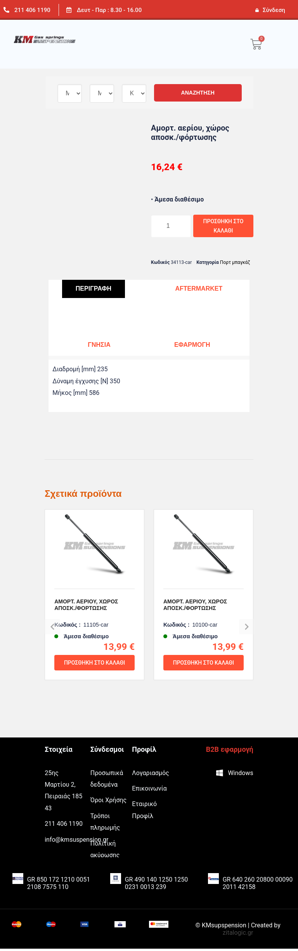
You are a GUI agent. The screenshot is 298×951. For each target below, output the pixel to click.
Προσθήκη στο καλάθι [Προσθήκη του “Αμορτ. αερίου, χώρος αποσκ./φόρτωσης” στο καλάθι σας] (94, 694)
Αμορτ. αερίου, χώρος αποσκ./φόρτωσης (86, 636)
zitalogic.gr (238, 935)
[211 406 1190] (6, 10)
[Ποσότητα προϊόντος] (166, 227)
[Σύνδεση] (257, 10)
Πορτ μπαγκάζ (235, 264)
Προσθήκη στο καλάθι (218, 227)
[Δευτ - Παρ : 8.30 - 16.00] (69, 10)
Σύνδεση (274, 10)
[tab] (93, 292)
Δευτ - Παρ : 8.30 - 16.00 (109, 10)
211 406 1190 (32, 10)
